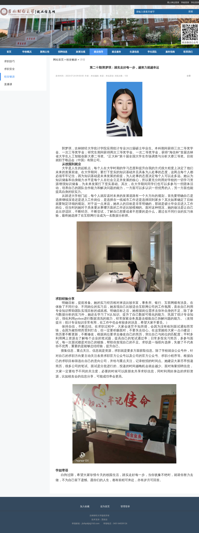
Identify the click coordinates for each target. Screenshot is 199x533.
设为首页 (105, 506)
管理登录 (125, 506)
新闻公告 (44, 51)
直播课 (8, 84)
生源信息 (134, 51)
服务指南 (170, 51)
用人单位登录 (173, 2)
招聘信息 (62, 51)
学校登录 (185, 2)
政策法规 (80, 51)
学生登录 (195, 2)
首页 (9, 51)
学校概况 (27, 51)
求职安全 (9, 69)
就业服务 (116, 51)
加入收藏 (84, 506)
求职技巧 (9, 61)
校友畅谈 (9, 76)
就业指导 (98, 51)
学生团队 (152, 51)
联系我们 (188, 51)
